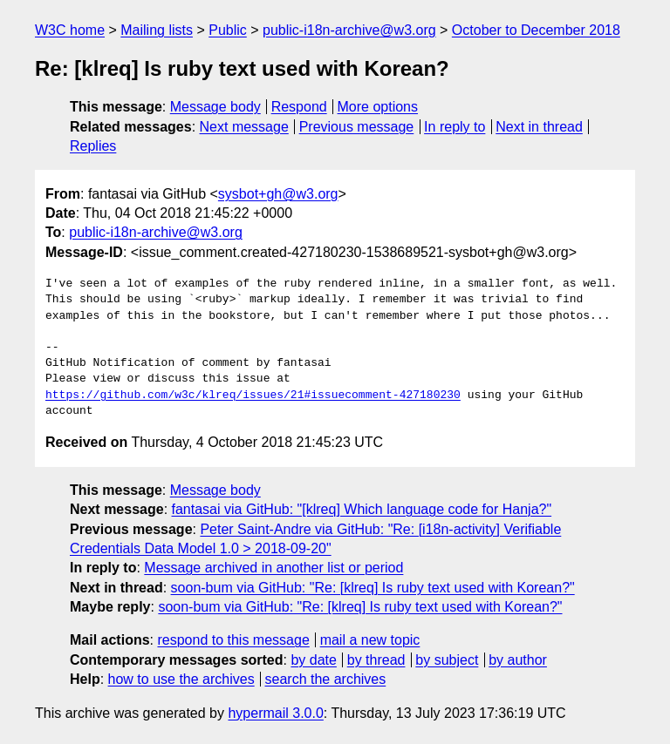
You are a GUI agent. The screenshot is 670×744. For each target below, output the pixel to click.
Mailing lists (156, 30)
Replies (93, 146)
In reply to (454, 126)
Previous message (356, 126)
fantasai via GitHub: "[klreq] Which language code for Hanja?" (362, 509)
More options (378, 106)
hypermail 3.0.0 (275, 713)
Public (228, 30)
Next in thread (539, 126)
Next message (244, 126)
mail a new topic (370, 639)
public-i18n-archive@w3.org (349, 30)
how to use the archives (181, 679)
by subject (446, 660)
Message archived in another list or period (273, 567)
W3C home (70, 30)
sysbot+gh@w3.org (278, 193)
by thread (376, 660)
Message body (215, 106)
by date (313, 660)
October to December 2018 (536, 30)
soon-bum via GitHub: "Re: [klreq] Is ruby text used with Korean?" (373, 587)
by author (518, 660)
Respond (299, 106)
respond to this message (233, 639)
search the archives (325, 679)
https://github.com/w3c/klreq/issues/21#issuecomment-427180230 (253, 395)
